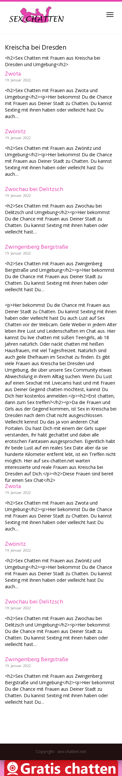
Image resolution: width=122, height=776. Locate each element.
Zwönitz (15, 132)
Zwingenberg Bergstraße (36, 247)
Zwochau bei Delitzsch (34, 189)
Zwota (13, 74)
